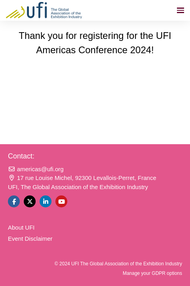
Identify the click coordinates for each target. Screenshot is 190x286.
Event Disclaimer (30, 238)
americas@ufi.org (36, 169)
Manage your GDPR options (152, 273)
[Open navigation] (180, 10)
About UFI (21, 227)
